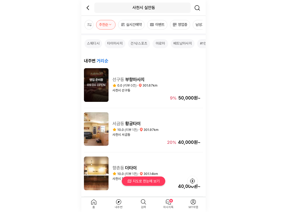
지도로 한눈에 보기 (144, 181)
